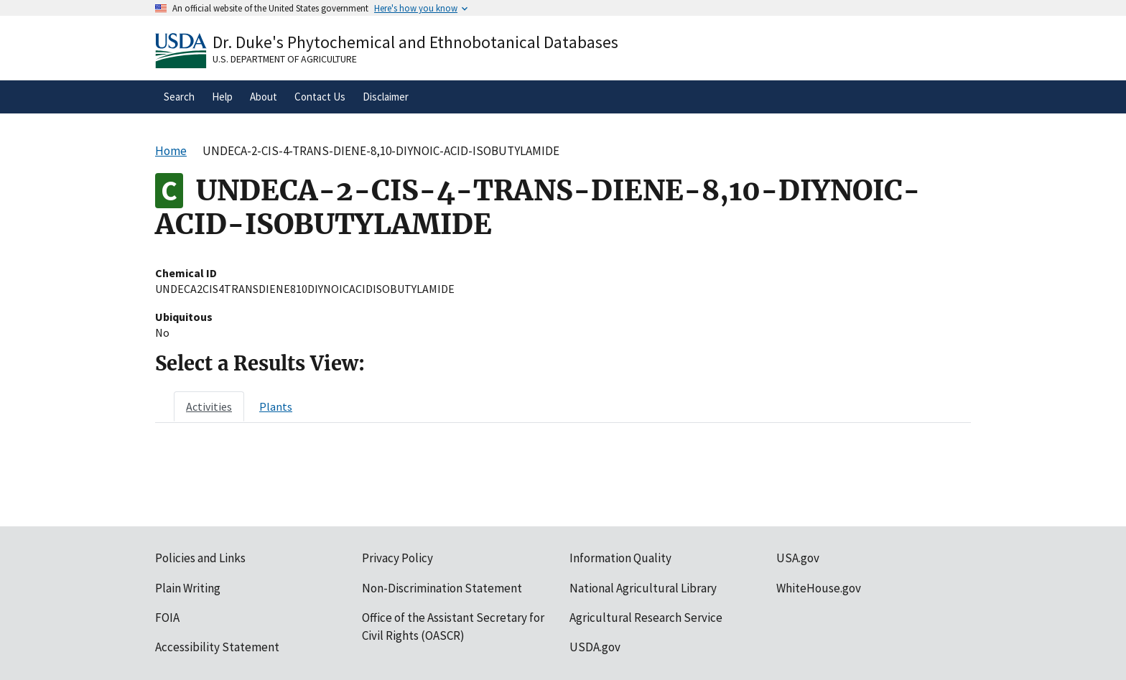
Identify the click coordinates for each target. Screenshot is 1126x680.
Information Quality (620, 558)
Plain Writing (187, 588)
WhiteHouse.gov (818, 588)
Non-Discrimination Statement (442, 588)
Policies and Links (200, 558)
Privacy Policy (397, 558)
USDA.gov (594, 647)
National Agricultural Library (643, 588)
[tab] (209, 406)
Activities (209, 406)
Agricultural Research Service (645, 617)
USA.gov (797, 558)
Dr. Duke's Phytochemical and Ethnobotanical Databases (415, 42)
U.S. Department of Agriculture (285, 58)
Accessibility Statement (217, 647)
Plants (275, 406)
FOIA (167, 617)
